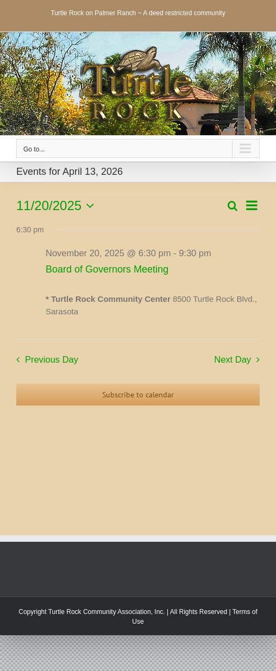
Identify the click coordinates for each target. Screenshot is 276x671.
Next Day (232, 359)
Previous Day (51, 359)
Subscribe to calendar (138, 394)
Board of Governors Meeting (107, 269)
